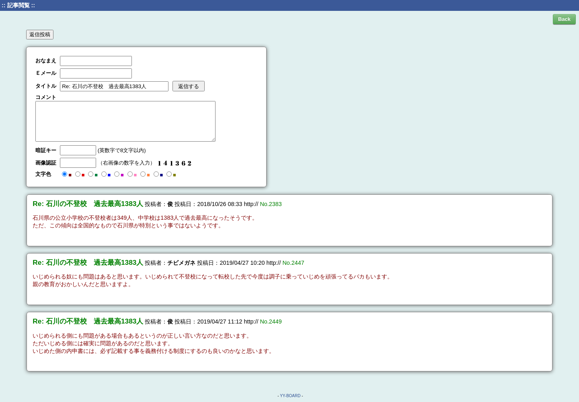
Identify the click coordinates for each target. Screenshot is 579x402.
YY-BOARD (290, 396)
